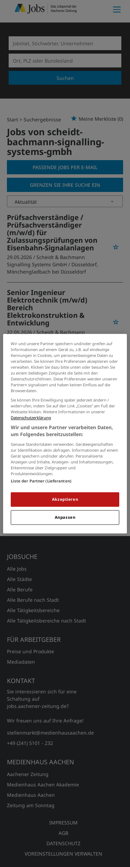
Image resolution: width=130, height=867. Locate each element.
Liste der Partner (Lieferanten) (41, 480)
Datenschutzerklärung (31, 418)
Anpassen (65, 517)
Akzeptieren (65, 499)
